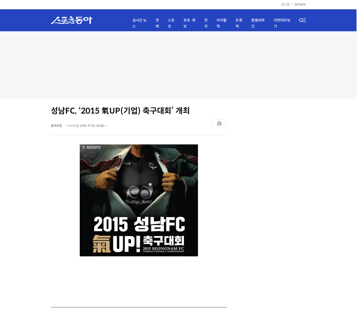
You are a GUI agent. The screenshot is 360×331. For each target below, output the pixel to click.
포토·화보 (189, 23)
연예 (157, 23)
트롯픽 (239, 23)
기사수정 (88, 127)
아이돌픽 (222, 23)
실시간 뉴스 (139, 23)
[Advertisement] (178, 65)
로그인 (285, 4)
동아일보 (300, 4)
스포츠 (171, 23)
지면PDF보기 (282, 23)
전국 (206, 23)
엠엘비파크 (257, 23)
